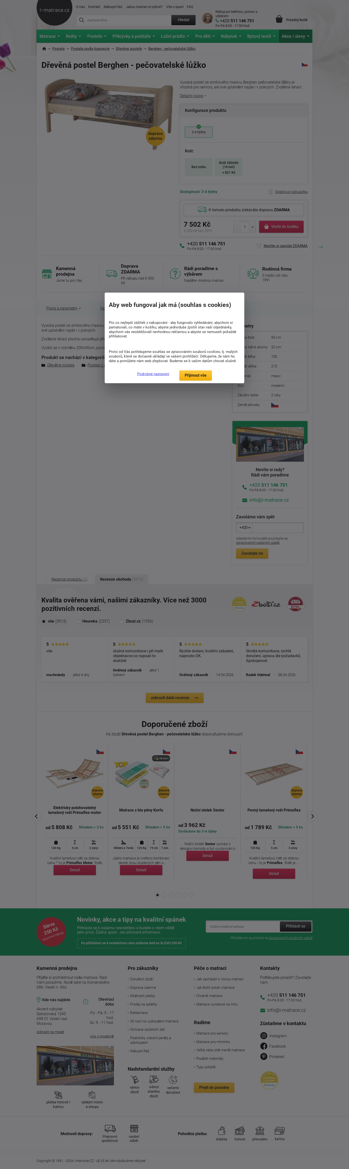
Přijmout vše (195, 375)
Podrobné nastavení (153, 374)
